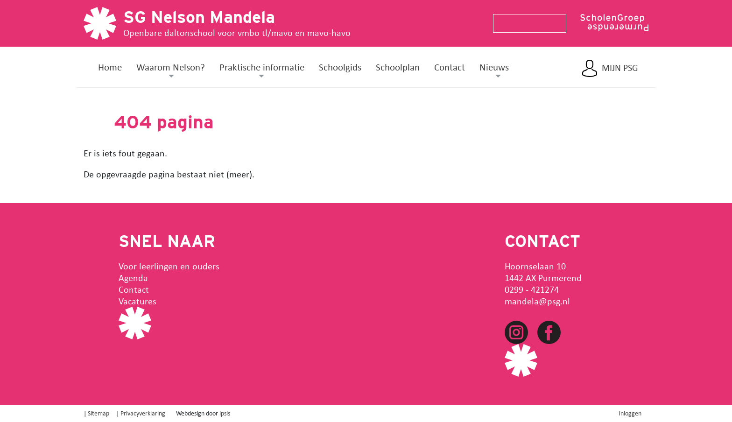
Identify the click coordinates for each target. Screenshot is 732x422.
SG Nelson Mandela (199, 17)
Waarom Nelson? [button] (170, 66)
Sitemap (98, 412)
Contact (449, 66)
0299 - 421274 (532, 289)
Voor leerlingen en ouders (169, 266)
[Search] (525, 23)
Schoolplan (398, 66)
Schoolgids (340, 66)
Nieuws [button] (494, 66)
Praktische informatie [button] (261, 66)
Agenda (133, 277)
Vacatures (137, 301)
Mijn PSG (620, 67)
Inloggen (630, 412)
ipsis (224, 412)
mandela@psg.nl (537, 301)
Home (110, 66)
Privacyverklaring (142, 412)
